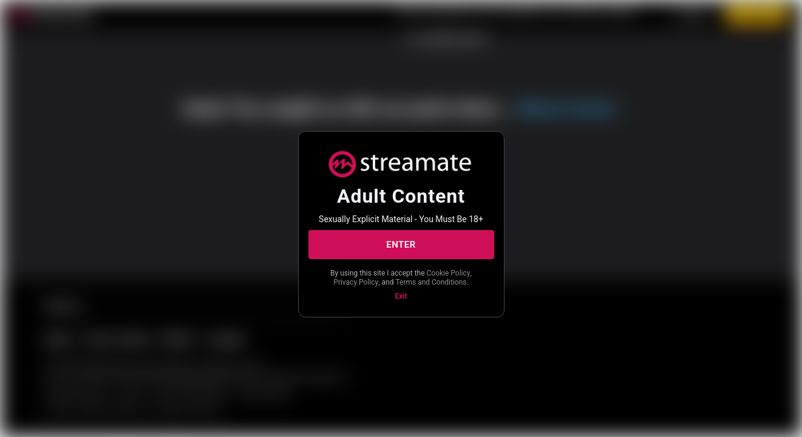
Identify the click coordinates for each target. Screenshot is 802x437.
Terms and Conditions (430, 282)
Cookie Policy (449, 273)
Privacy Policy (355, 282)
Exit (401, 296)
